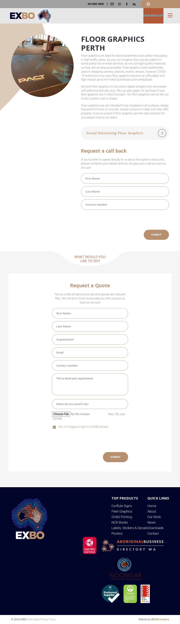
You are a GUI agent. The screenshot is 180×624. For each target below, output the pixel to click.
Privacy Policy (48, 619)
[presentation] (109, 219)
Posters (117, 533)
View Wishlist (153, 15)
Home (151, 506)
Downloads (155, 528)
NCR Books (120, 522)
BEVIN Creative (160, 619)
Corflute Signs (122, 506)
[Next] (67, 66)
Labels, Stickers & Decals (129, 528)
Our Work (154, 517)
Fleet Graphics (122, 511)
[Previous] (17, 66)
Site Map (33, 619)
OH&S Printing (122, 517)
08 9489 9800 (96, 4)
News (151, 522)
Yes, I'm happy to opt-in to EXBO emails (83, 427)
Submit (156, 234)
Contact (153, 533)
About (151, 511)
